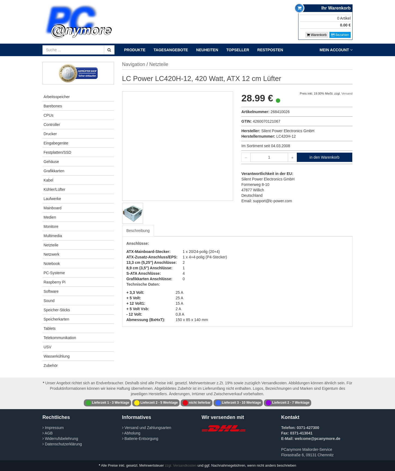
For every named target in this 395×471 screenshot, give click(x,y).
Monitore (51, 226)
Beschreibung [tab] (138, 230)
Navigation (133, 64)
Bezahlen (340, 35)
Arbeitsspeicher (57, 97)
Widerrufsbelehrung (60, 438)
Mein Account (336, 50)
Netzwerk (51, 254)
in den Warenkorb (325, 157)
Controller (52, 124)
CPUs (49, 115)
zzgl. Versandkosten (180, 465)
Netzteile (51, 245)
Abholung (131, 433)
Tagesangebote (171, 50)
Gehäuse (51, 161)
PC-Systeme (54, 273)
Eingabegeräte (56, 143)
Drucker (50, 134)
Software (51, 291)
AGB (47, 433)
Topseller (237, 50)
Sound (49, 300)
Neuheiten (207, 50)
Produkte (135, 50)
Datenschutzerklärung (62, 444)
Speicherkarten (56, 319)
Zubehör (51, 365)
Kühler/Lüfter (54, 189)
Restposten (270, 50)
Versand (347, 93)
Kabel (48, 180)
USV (47, 347)
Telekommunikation (60, 338)
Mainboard (52, 208)
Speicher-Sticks (57, 310)
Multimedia (53, 236)
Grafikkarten (54, 171)
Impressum (53, 427)
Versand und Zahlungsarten (146, 427)
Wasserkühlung (57, 356)
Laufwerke (52, 199)
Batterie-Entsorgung (140, 438)
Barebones (53, 106)
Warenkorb (317, 35)
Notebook (52, 263)
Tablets (49, 328)
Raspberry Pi (55, 282)
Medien (50, 217)
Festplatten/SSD (57, 152)
